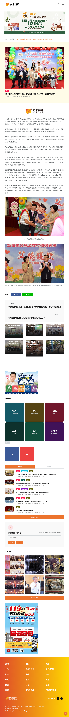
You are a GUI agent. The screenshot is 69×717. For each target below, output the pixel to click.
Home (6, 39)
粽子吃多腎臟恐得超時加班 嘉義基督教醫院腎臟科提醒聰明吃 (32, 492)
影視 (7, 674)
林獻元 (8, 96)
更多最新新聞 (34, 517)
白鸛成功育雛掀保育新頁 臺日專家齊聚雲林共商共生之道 (31, 501)
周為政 (31, 328)
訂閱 (12, 542)
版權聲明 (41, 706)
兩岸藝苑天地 (51, 690)
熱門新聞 (49, 466)
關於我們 (20, 706)
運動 (27, 674)
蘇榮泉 (19, 476)
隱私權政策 (34, 706)
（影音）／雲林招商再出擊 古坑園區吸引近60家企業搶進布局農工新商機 (36, 474)
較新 (11, 303)
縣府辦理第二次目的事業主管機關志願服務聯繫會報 (14, 325)
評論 (47, 674)
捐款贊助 (14, 706)
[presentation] (6, 24)
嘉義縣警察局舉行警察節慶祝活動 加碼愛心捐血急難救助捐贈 (32, 483)
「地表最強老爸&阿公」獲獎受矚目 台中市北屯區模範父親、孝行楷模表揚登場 (34, 307)
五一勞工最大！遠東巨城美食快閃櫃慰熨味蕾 (34, 344)
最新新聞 (20, 466)
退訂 (19, 542)
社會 (23, 480)
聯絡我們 (27, 706)
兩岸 (27, 680)
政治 (27, 664)
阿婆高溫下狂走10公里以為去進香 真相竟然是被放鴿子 (26, 318)
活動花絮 (12, 39)
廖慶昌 (19, 513)
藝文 (7, 680)
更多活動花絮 (34, 597)
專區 (7, 690)
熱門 (18, 480)
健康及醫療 (24, 489)
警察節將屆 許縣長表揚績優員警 (24, 510)
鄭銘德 (11, 345)
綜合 (31, 471)
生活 (7, 90)
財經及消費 (24, 471)
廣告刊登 (7, 706)
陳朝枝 (11, 329)
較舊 (58, 314)
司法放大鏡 (30, 690)
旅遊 (7, 685)
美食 (47, 685)
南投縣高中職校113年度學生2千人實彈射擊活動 (54, 341)
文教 (47, 680)
